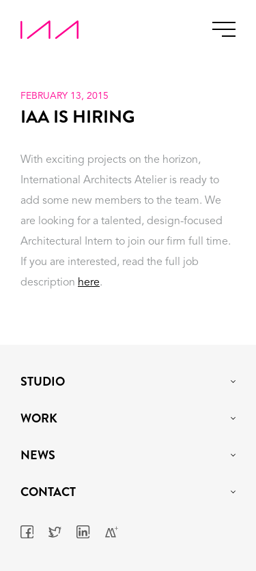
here (89, 282)
